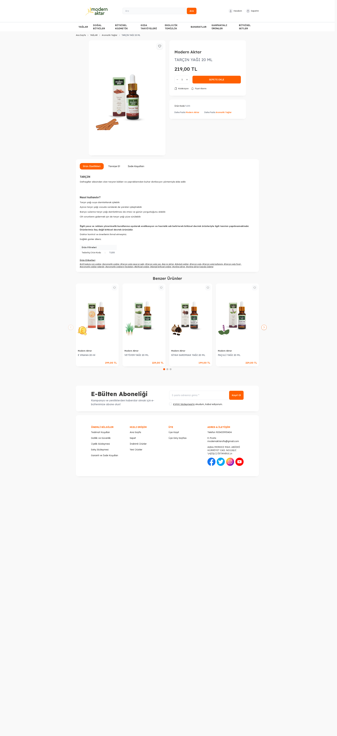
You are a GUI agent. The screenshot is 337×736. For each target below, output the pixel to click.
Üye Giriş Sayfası (177, 438)
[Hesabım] (235, 11)
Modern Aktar (187, 52)
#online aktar (178, 266)
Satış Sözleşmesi (100, 449)
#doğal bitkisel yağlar (160, 266)
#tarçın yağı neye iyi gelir (132, 264)
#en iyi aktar (168, 264)
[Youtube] (239, 462)
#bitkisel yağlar (141, 266)
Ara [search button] (192, 10)
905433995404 (224, 432)
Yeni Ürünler (136, 449)
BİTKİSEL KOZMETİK (121, 27)
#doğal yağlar (182, 264)
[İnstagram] (230, 462)
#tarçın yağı (195, 264)
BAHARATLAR (198, 26)
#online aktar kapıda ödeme (199, 266)
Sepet (133, 438)
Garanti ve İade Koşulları (104, 455)
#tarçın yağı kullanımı (212, 264)
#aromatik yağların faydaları (119, 266)
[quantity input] (182, 79)
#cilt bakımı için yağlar (90, 264)
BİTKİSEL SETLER (245, 27)
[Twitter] (221, 462)
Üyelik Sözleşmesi (100, 443)
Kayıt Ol (236, 395)
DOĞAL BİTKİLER (99, 27)
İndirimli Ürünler (138, 443)
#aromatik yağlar (110, 264)
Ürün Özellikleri (91, 166)
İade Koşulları (136, 166)
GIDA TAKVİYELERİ (149, 27)
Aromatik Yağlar (109, 35)
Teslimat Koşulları (100, 432)
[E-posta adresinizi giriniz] (206, 395)
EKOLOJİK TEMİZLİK (171, 27)
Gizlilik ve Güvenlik (101, 438)
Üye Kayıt (173, 432)
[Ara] (159, 11)
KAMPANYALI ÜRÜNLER (219, 27)
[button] (164, 369)
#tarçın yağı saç (153, 264)
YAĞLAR (83, 26)
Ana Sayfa (81, 35)
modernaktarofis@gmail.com (223, 441)
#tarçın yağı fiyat (232, 264)
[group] (127, 97)
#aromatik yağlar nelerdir (92, 266)
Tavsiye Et (114, 166)
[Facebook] (211, 462)
